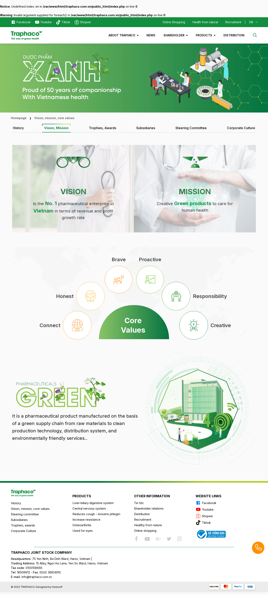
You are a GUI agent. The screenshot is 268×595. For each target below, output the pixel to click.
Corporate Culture (23, 531)
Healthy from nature (148, 525)
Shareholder (174, 35)
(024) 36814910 (50, 572)
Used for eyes (82, 531)
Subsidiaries (19, 520)
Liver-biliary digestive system (93, 503)
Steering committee (25, 514)
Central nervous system (89, 508)
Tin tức (139, 503)
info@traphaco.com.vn (31, 577)
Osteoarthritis (81, 525)
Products (204, 35)
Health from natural (205, 22)
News (151, 35)
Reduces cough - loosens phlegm (96, 514)
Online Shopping (174, 22)
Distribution (233, 35)
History (16, 503)
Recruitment (233, 22)
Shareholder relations (149, 508)
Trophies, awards (23, 525)
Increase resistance (86, 519)
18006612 (23, 572)
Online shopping (145, 531)
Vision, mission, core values (30, 509)
